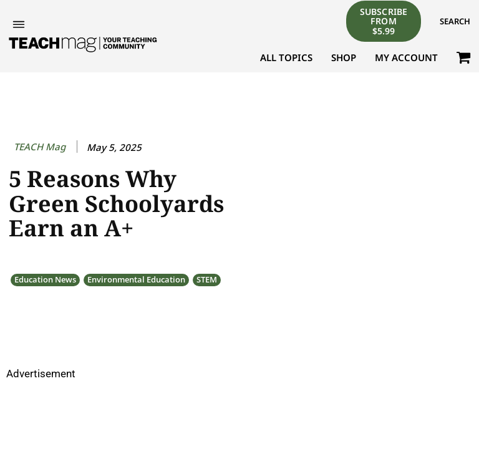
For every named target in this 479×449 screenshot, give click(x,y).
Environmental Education (136, 280)
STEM (207, 280)
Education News (45, 280)
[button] (455, 21)
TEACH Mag (39, 146)
